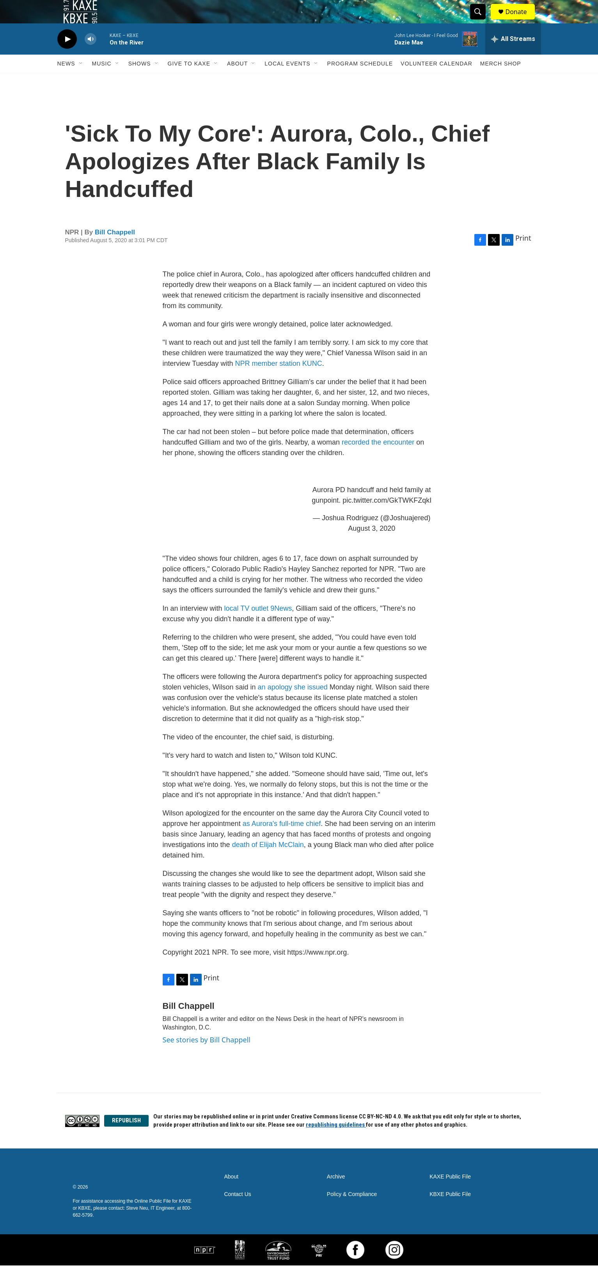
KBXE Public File (450, 1212)
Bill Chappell (115, 249)
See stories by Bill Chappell (206, 1057)
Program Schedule (360, 81)
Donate (521, 20)
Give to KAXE (189, 81)
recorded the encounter (378, 460)
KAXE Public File (450, 1194)
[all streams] (513, 56)
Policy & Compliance (352, 1212)
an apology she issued (293, 705)
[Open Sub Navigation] (81, 81)
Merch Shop (500, 81)
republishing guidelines (336, 1142)
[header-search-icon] (482, 20)
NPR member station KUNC (277, 381)
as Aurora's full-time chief (282, 841)
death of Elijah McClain (268, 862)
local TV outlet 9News (258, 626)
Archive (336, 1194)
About (237, 81)
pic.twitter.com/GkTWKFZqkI (386, 518)
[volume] (90, 57)
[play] (67, 56)
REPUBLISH (126, 1137)
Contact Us (237, 1212)
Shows (139, 81)
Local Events (287, 81)
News (66, 81)
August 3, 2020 (371, 546)
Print (523, 255)
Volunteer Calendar (436, 81)
